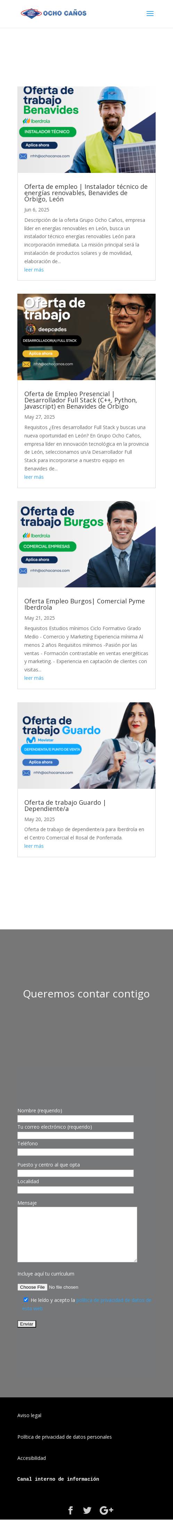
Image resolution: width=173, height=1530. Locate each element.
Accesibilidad (31, 1468)
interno (45, 1490)
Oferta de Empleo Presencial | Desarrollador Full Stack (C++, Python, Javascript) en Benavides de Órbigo (80, 400)
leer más (34, 269)
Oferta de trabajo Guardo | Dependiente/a (65, 805)
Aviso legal (29, 1425)
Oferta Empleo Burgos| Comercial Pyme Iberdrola (84, 604)
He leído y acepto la (53, 1310)
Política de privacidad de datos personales (64, 1447)
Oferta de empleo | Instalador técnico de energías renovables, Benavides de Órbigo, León (86, 192)
